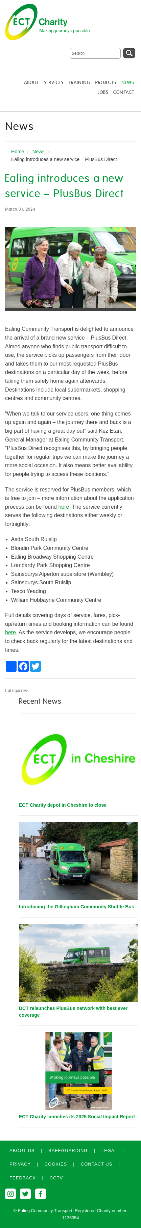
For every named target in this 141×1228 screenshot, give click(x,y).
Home (17, 151)
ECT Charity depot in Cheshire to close (63, 805)
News (38, 151)
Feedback (22, 1177)
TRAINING (80, 82)
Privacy (20, 1164)
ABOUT (31, 82)
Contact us (97, 1164)
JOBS (103, 92)
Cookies (56, 1164)
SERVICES (54, 82)
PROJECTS (106, 82)
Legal (109, 1150)
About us (22, 1150)
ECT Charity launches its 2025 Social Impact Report (77, 1116)
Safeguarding (68, 1150)
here (63, 507)
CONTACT (123, 92)
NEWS (127, 82)
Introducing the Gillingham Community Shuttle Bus (76, 906)
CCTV (56, 1177)
